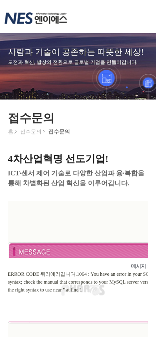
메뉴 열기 (139, 16)
